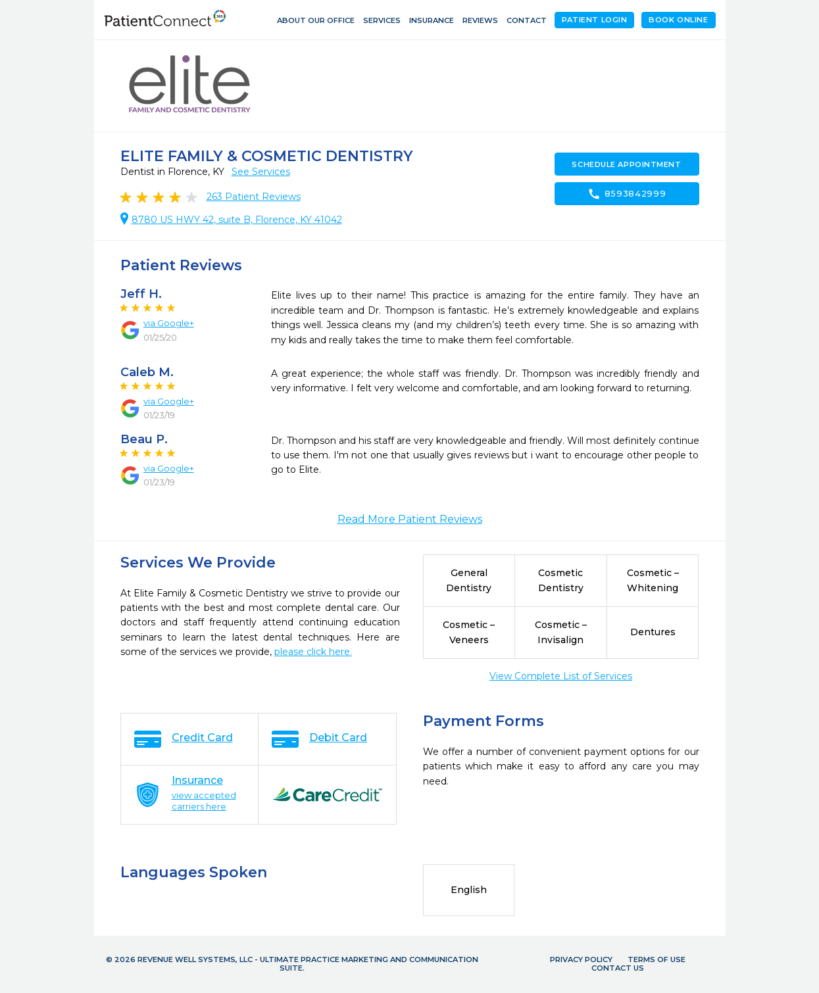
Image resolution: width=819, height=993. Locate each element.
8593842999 (626, 194)
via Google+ (168, 323)
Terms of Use (656, 959)
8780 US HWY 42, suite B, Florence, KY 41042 (237, 220)
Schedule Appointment (626, 164)
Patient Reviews (254, 197)
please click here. (313, 652)
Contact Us (617, 968)
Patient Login (594, 19)
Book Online (678, 19)
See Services (261, 172)
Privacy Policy (581, 959)
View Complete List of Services (560, 676)
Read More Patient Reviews (409, 519)
